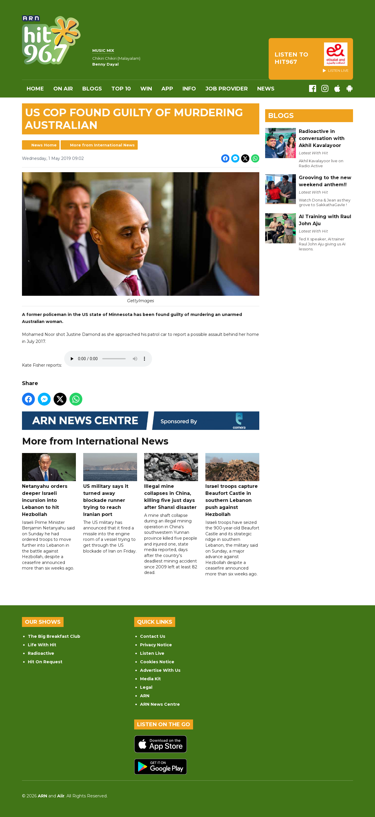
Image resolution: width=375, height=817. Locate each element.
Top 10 (121, 89)
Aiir (60, 796)
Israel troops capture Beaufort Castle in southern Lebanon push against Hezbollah (232, 485)
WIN (146, 89)
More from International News (102, 145)
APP (167, 89)
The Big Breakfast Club (54, 636)
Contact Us (152, 636)
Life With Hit (42, 644)
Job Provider (226, 89)
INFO (189, 89)
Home (35, 89)
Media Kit (150, 678)
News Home (44, 145)
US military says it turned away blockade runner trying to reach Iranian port (110, 485)
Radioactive (41, 653)
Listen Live (152, 653)
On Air (63, 89)
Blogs (92, 89)
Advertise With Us (160, 670)
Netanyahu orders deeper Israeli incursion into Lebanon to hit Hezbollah (49, 485)
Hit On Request (45, 661)
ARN (144, 695)
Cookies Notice (157, 661)
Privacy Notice (156, 644)
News (266, 89)
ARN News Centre (160, 704)
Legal (146, 687)
